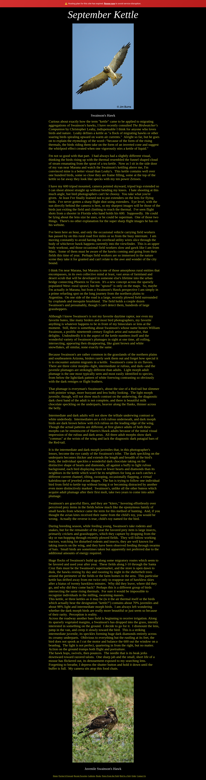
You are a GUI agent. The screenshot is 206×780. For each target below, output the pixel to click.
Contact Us (141, 776)
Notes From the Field (110, 776)
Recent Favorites (80, 776)
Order (133, 776)
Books (98, 776)
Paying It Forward (66, 776)
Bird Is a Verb (125, 776)
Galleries (91, 776)
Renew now (109, 3)
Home (55, 776)
